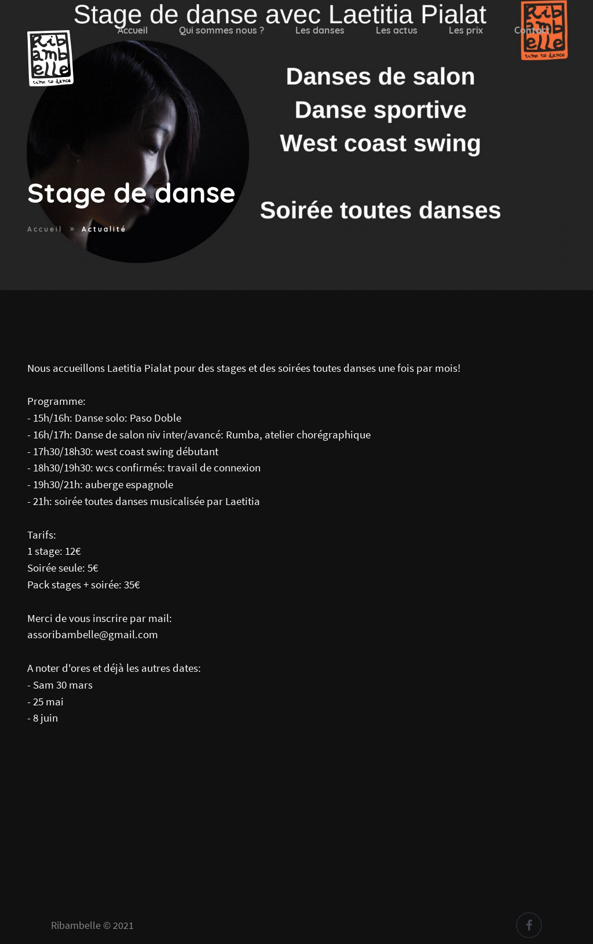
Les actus (397, 30)
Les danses (320, 30)
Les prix (466, 30)
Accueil (133, 30)
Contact (532, 30)
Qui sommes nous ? (221, 30)
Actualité (104, 229)
